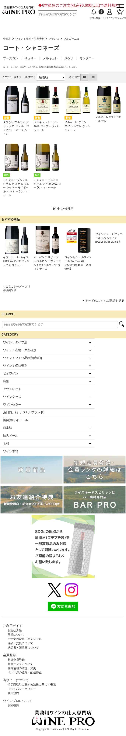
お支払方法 (15, 630)
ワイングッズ (12, 396)
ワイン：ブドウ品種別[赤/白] (22, 357)
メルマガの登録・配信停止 (25, 672)
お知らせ (94, 14)
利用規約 (13, 693)
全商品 (7, 38)
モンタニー (87, 58)
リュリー (30, 58)
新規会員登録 (16, 659)
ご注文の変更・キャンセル (25, 639)
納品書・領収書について (23, 647)
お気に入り (120, 14)
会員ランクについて (20, 663)
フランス (54, 38)
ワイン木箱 (10, 451)
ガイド (101, 14)
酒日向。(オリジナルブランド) (23, 412)
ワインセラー (12, 404)
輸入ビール (10, 435)
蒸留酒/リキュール (15, 420)
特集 (6, 381)
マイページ (109, 14)
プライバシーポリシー (22, 688)
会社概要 (13, 705)
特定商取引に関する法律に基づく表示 (32, 684)
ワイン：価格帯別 (15, 365)
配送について (16, 634)
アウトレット (12, 389)
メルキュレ (50, 58)
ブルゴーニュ (71, 38)
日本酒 (7, 427)
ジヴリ (68, 58)
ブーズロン (10, 58)
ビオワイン (10, 373)
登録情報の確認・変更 (22, 668)
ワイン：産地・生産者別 (29, 38)
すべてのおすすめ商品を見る (104, 300)
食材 (6, 443)
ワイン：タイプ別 (15, 342)
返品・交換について (20, 643)
